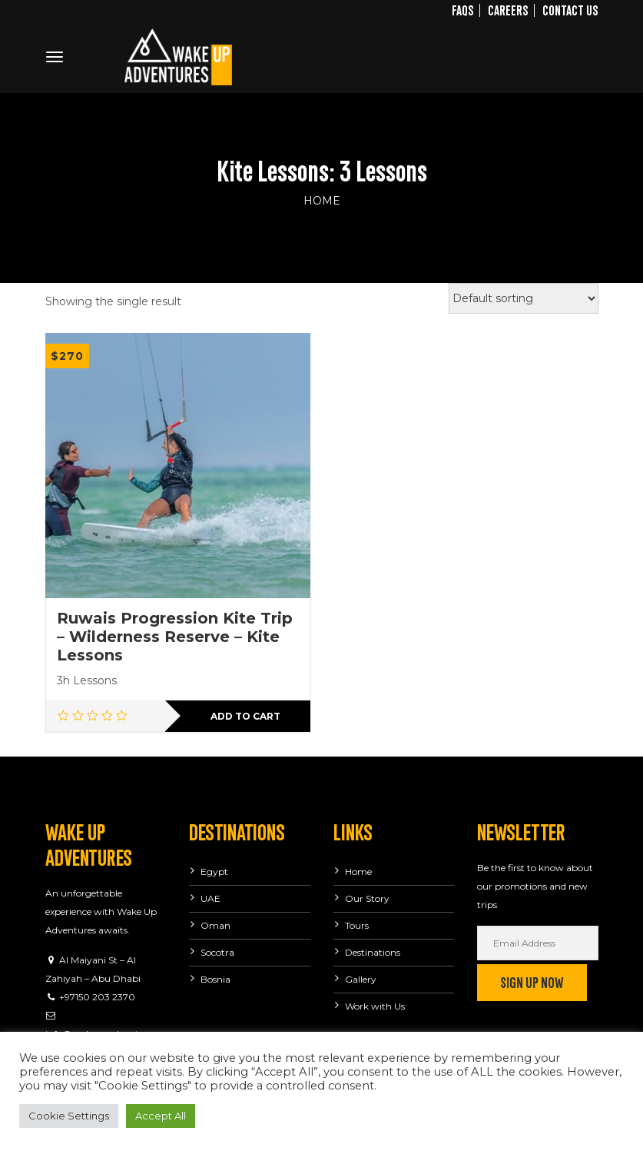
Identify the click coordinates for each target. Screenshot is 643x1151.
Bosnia (215, 979)
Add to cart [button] (245, 716)
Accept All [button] (160, 1115)
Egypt (214, 871)
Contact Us (570, 9)
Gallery (360, 979)
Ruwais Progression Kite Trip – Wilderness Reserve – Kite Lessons (175, 636)
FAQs (463, 9)
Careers (508, 9)
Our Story (367, 898)
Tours (357, 925)
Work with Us (375, 1006)
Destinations (372, 952)
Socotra (217, 952)
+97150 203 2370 (97, 997)
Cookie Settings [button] (68, 1115)
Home (321, 201)
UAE (210, 898)
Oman (215, 925)
